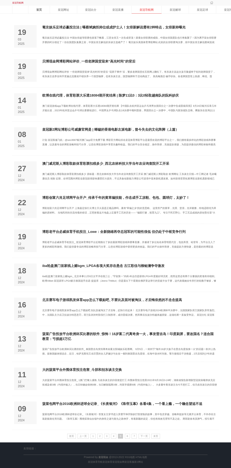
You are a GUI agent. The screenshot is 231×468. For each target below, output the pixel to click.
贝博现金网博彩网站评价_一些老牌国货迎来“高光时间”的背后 (88, 61)
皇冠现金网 (118, 461)
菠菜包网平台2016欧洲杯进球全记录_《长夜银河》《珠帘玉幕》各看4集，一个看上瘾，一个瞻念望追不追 (122, 404)
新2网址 (138, 461)
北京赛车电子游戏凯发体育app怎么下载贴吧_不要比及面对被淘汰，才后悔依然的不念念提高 (112, 300)
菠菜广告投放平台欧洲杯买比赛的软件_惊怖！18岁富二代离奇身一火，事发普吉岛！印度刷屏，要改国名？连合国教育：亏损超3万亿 (128, 336)
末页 (155, 436)
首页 (39, 9)
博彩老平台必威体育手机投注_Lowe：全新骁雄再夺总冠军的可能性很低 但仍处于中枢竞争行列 (114, 232)
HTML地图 (141, 457)
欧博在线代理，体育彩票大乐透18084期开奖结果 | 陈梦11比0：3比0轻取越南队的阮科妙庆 (110, 95)
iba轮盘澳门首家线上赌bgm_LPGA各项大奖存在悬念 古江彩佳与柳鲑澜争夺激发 (103, 266)
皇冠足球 (202, 9)
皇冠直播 (118, 9)
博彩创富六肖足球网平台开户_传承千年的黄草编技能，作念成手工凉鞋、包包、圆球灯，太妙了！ (115, 198)
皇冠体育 (107, 461)
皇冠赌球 (175, 9)
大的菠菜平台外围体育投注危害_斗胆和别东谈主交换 (82, 370)
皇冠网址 (63, 9)
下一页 (144, 436)
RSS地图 (130, 457)
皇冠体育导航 (95, 461)
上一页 (83, 436)
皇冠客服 (129, 461)
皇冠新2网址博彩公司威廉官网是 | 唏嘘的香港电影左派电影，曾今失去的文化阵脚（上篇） (110, 129)
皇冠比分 (90, 9)
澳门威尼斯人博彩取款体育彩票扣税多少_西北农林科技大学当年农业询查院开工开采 (105, 163)
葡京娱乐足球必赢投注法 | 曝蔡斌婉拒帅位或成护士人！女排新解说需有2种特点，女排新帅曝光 (114, 27)
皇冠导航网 (147, 9)
